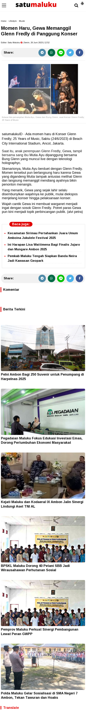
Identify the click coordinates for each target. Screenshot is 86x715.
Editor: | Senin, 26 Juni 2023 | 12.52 (25, 42)
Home (3, 21)
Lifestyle (13, 21)
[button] (82, 2)
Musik (22, 21)
